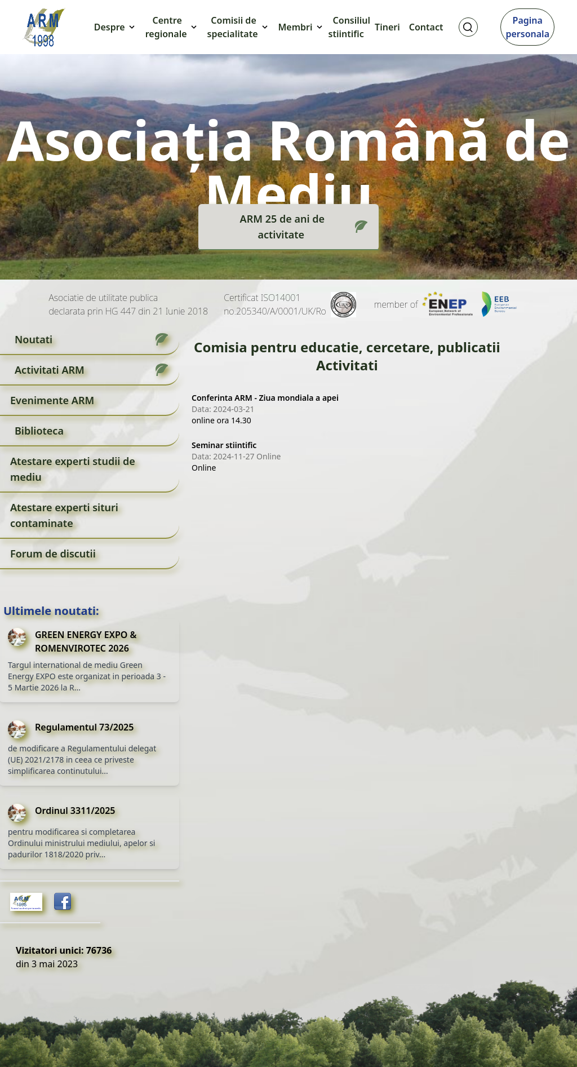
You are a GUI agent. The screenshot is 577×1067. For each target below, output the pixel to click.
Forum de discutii (53, 553)
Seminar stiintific (224, 445)
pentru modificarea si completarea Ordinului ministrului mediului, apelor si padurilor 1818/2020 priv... (81, 843)
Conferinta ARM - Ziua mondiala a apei (265, 397)
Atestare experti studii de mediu (72, 469)
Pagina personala (527, 27)
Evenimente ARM (52, 400)
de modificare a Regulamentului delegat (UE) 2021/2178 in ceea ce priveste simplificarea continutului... (82, 759)
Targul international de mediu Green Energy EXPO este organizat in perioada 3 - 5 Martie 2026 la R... (87, 676)
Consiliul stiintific (350, 27)
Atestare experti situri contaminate (64, 515)
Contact (426, 27)
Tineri (387, 27)
